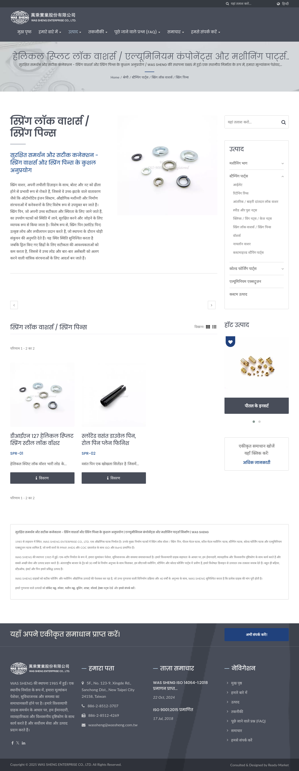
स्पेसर (61, 588)
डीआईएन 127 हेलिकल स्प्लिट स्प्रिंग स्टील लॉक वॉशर (42, 440)
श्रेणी (126, 77)
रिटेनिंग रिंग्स (241, 193)
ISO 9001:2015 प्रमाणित (173, 709)
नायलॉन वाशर (242, 244)
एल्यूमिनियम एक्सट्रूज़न (245, 281)
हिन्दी (285, 4)
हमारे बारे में (50, 32)
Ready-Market (278, 765)
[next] (211, 305)
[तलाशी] (227, 3)
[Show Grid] (208, 326)
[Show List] (214, 326)
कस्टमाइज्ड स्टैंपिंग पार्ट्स (248, 252)
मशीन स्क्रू (70, 588)
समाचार (175, 32)
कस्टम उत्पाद (238, 294)
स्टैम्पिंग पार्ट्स (140, 77)
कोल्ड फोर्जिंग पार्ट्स (243, 268)
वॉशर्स (237, 236)
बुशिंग (79, 588)
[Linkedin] (23, 742)
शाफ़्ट (86, 588)
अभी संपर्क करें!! (257, 634)
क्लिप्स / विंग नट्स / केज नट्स (252, 218)
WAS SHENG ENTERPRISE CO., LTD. (65, 764)
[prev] (14, 305)
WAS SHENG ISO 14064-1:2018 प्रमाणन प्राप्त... (180, 685)
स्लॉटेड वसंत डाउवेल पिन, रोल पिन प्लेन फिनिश (109, 440)
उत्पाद (74, 32)
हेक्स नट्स (103, 588)
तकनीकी (97, 32)
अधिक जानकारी (256, 462)
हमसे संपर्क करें (205, 32)
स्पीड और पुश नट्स (245, 210)
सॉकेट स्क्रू (51, 588)
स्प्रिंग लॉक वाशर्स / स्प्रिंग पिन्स (170, 77)
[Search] (252, 3)
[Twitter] (18, 742)
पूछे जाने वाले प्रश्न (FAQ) (137, 32)
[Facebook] (12, 742)
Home (114, 77)
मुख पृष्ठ (24, 32)
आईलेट (237, 185)
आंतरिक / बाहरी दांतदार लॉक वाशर (255, 202)
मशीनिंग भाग (238, 163)
